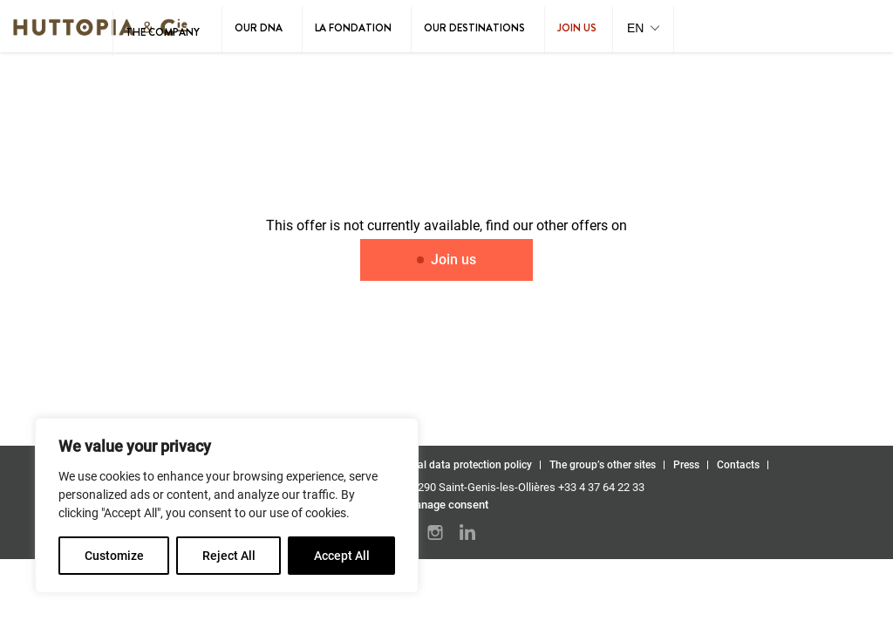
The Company (163, 32)
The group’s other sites (602, 465)
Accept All (342, 556)
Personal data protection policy (458, 465)
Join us (576, 28)
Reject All (229, 556)
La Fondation (353, 28)
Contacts (738, 465)
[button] (643, 29)
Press (686, 465)
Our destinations (474, 28)
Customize (114, 556)
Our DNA (259, 28)
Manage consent (447, 504)
